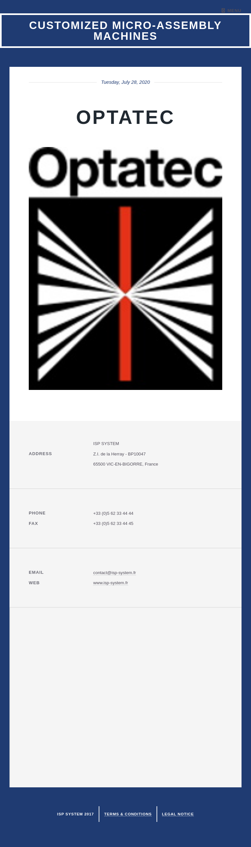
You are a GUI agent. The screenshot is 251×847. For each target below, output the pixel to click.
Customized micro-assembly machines (125, 30)
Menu (234, 10)
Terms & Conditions (128, 814)
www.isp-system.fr (110, 582)
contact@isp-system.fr (114, 572)
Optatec (125, 117)
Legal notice (178, 814)
